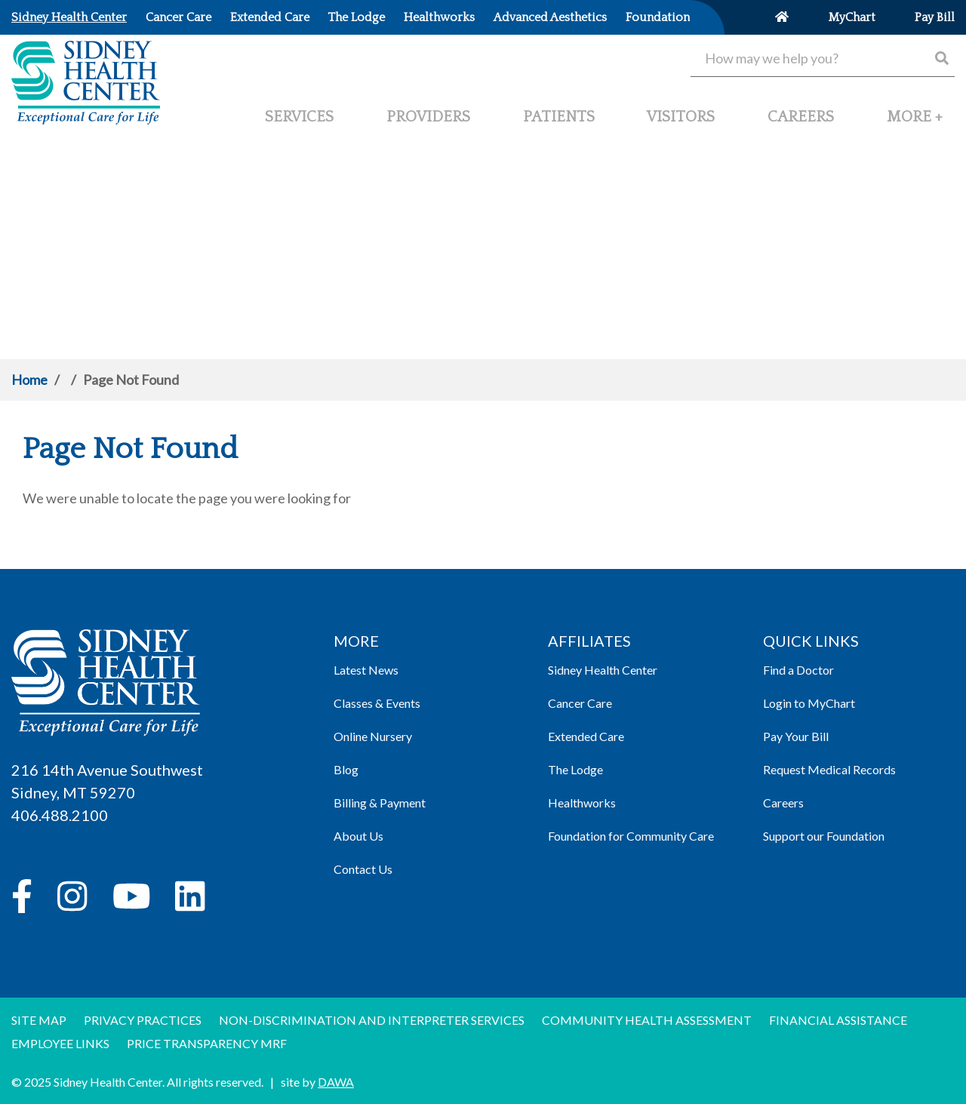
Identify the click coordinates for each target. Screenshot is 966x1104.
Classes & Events (377, 703)
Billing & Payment (380, 802)
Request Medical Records (829, 769)
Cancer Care (580, 703)
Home (29, 379)
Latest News (366, 670)
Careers (783, 802)
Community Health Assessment (647, 1020)
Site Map (38, 1020)
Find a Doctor (798, 670)
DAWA (336, 1082)
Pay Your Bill (796, 736)
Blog (346, 769)
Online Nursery (373, 736)
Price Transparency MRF (207, 1043)
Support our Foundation (823, 836)
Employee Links (60, 1043)
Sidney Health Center (602, 670)
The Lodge (575, 769)
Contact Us (363, 869)
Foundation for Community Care (631, 836)
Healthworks (582, 802)
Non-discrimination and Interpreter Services (372, 1020)
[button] (915, 123)
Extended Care (586, 736)
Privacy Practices (143, 1020)
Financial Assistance (838, 1020)
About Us (358, 836)
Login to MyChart (809, 703)
